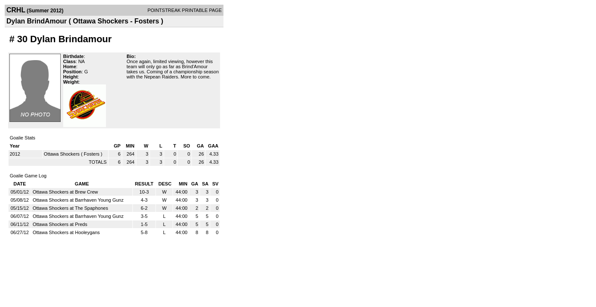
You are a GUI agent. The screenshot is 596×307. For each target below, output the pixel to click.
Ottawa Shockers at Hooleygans (66, 232)
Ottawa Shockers (62, 153)
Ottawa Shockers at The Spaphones (70, 208)
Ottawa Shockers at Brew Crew (65, 191)
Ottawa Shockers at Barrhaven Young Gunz (77, 200)
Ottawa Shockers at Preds (59, 224)
